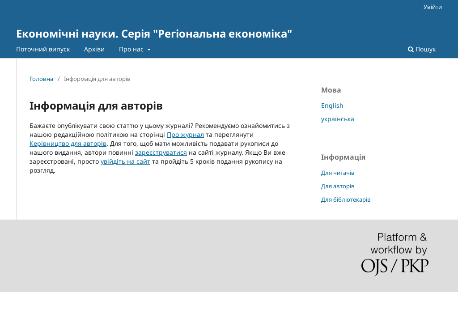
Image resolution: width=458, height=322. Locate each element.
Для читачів (338, 173)
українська (337, 118)
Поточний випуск (43, 49)
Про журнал (185, 134)
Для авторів (338, 186)
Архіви (94, 49)
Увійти (433, 7)
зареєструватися (161, 152)
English (332, 105)
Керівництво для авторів (68, 143)
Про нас (132, 49)
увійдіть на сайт (125, 161)
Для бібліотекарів (346, 199)
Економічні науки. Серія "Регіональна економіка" (154, 33)
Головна (41, 79)
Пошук (422, 49)
